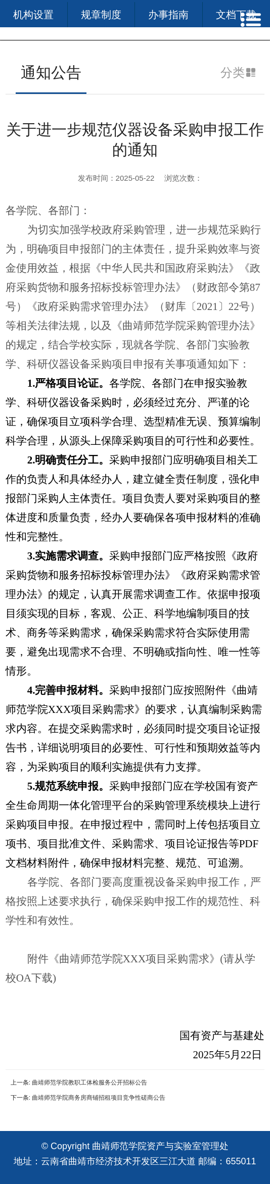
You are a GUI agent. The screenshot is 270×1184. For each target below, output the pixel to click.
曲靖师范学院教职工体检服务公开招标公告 (89, 1082)
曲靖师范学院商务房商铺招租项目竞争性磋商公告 (98, 1097)
